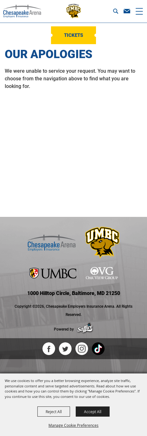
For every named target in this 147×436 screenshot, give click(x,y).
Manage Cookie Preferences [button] (73, 425)
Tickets (73, 35)
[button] (115, 11)
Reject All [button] (54, 411)
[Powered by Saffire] (85, 329)
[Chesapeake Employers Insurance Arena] (22, 11)
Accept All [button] (92, 411)
